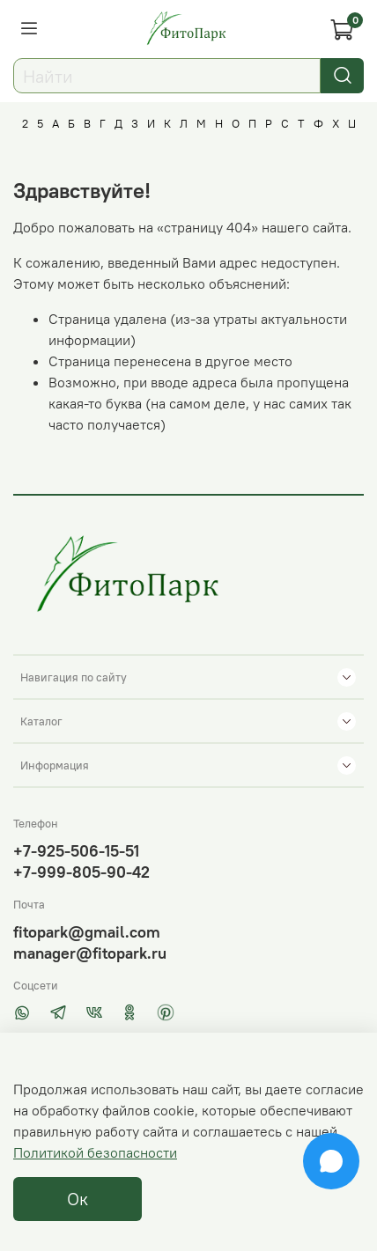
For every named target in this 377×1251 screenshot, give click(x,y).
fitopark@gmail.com (86, 932)
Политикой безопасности (95, 1152)
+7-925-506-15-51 (76, 851)
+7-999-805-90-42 (81, 872)
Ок (77, 1199)
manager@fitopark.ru (89, 953)
